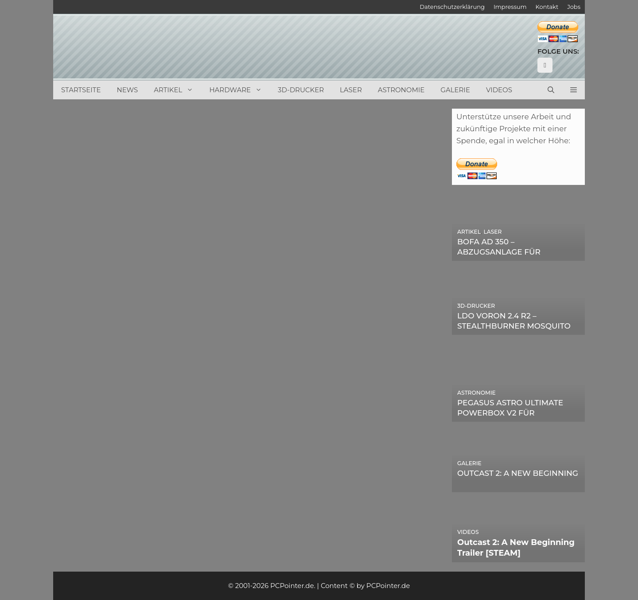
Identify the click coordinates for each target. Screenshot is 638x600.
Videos (499, 90)
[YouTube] (544, 65)
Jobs (573, 6)
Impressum (510, 6)
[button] (573, 90)
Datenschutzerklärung (452, 6)
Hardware (239, 90)
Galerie (455, 90)
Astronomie (401, 90)
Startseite (81, 90)
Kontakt (547, 6)
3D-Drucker (301, 90)
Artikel (177, 90)
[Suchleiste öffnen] (551, 90)
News (127, 90)
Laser (351, 90)
